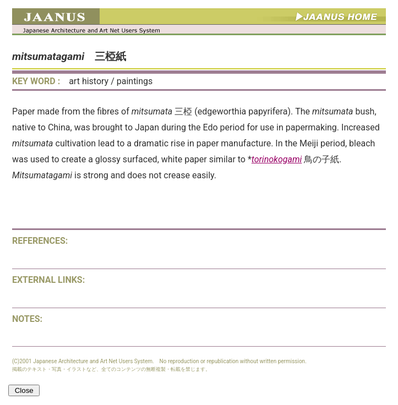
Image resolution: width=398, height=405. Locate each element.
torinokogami (277, 159)
